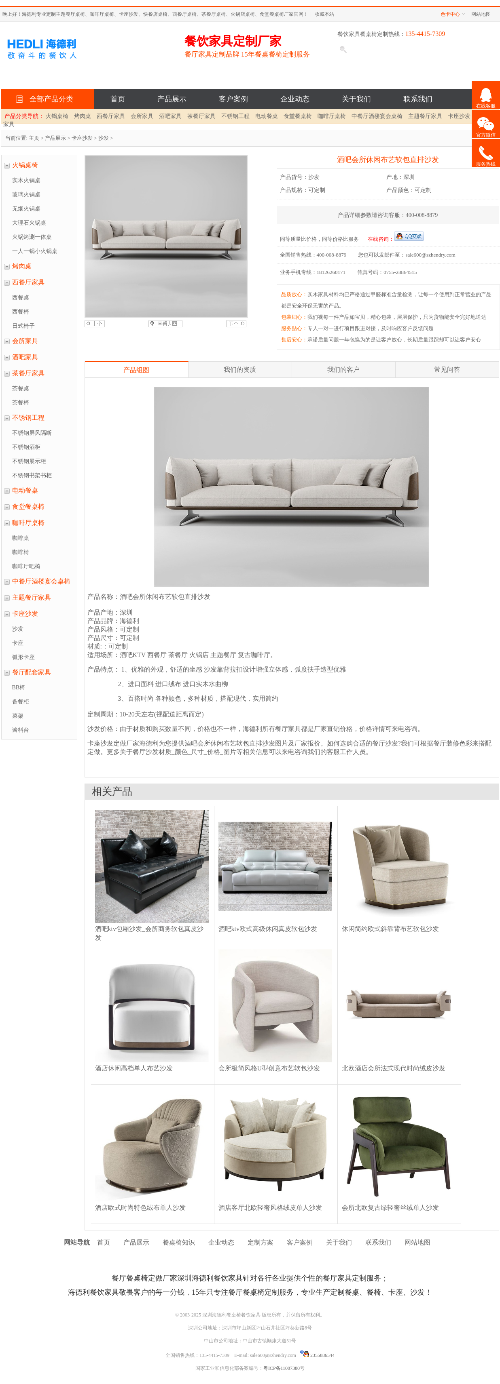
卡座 (17, 643)
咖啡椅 (20, 552)
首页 (117, 99)
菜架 (17, 716)
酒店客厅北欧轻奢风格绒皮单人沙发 (270, 1207)
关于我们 (356, 99)
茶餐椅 (20, 403)
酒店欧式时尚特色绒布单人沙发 (140, 1207)
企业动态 (294, 99)
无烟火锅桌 (26, 209)
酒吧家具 (170, 116)
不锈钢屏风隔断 (32, 433)
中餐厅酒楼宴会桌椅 (377, 116)
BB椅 (18, 688)
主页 (34, 138)
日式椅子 (23, 326)
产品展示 (171, 99)
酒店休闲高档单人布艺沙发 (134, 1068)
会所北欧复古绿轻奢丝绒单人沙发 (390, 1207)
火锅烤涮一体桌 (32, 237)
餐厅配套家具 (31, 672)
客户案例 (233, 99)
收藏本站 (324, 14)
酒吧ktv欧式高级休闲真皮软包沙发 (267, 928)
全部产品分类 (49, 99)
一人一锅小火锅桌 (34, 251)
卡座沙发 (459, 116)
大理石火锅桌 (29, 223)
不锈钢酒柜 (26, 447)
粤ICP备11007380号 (284, 1368)
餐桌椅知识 (179, 1242)
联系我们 (417, 99)
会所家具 (142, 116)
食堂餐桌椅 (298, 116)
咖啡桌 (20, 538)
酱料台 (20, 730)
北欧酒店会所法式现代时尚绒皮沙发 (393, 1068)
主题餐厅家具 (425, 116)
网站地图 (481, 14)
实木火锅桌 (26, 180)
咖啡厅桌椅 (332, 116)
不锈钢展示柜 (29, 461)
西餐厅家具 (111, 116)
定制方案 (260, 1242)
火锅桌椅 (57, 116)
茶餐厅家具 (201, 116)
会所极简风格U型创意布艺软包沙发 (269, 1068)
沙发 (103, 138)
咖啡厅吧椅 (26, 566)
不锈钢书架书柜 (32, 475)
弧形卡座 (23, 657)
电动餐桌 (266, 116)
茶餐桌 (20, 388)
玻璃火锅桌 (26, 195)
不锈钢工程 (235, 116)
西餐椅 (20, 312)
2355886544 (317, 1355)
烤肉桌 (82, 116)
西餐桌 (20, 298)
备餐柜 (20, 702)
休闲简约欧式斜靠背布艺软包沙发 (390, 928)
